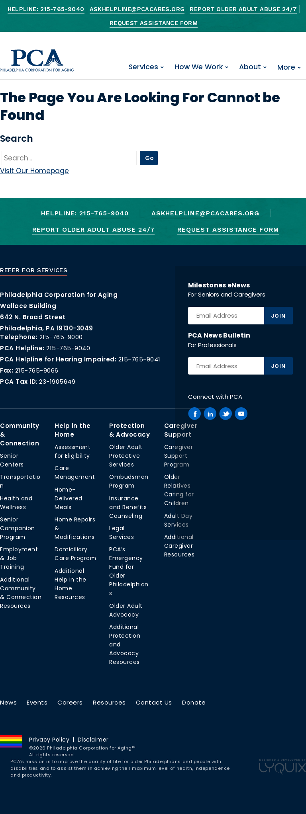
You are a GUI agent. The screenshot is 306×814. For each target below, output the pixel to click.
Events (37, 702)
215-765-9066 (37, 370)
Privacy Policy (49, 740)
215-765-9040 (68, 348)
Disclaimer (93, 740)
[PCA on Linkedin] (210, 413)
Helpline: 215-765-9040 (46, 9)
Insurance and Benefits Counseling (128, 507)
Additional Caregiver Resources (179, 545)
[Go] (69, 158)
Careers (70, 702)
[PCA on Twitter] (225, 413)
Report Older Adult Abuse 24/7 (243, 9)
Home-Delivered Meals (68, 498)
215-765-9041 (139, 359)
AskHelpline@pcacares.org (137, 9)
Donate (194, 702)
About (250, 67)
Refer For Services (33, 270)
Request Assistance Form (154, 23)
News (8, 702)
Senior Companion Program (17, 528)
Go (149, 158)
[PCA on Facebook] (194, 413)
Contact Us (154, 702)
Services (143, 67)
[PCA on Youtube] (241, 413)
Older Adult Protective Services (126, 455)
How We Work (199, 67)
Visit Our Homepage (34, 171)
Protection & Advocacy (129, 430)
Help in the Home (73, 430)
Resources (109, 702)
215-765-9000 (61, 337)
